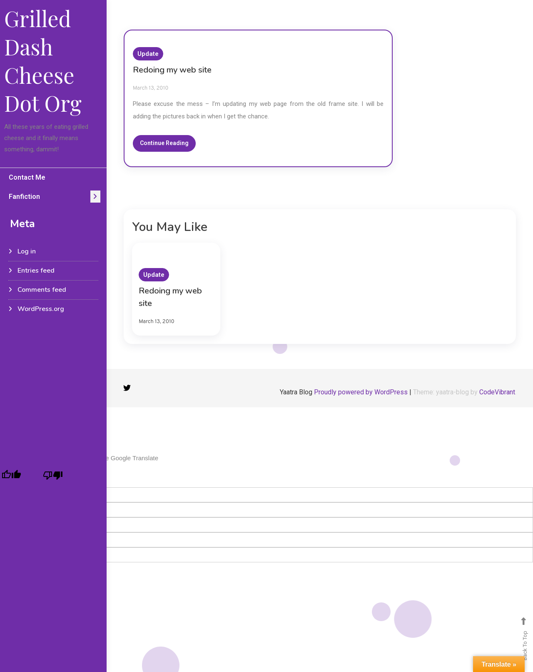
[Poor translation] (53, 475)
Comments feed (41, 289)
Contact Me (27, 177)
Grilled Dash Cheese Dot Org (43, 60)
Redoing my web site (172, 69)
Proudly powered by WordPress (361, 392)
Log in (26, 251)
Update (148, 54)
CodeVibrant (497, 392)
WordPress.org (40, 308)
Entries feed (36, 270)
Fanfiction (24, 197)
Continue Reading (164, 143)
